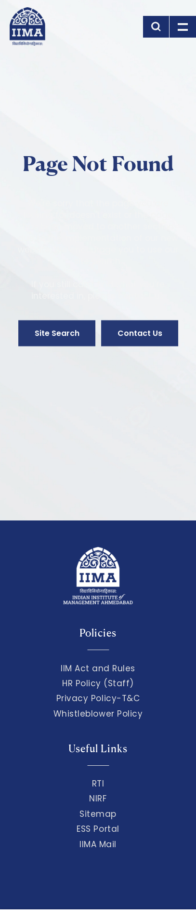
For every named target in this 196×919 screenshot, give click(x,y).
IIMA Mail (98, 844)
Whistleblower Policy (98, 713)
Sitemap (98, 814)
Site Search (57, 333)
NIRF (97, 798)
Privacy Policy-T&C (98, 698)
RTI (98, 783)
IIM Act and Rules (98, 668)
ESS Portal (98, 829)
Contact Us (140, 333)
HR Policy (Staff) (98, 683)
